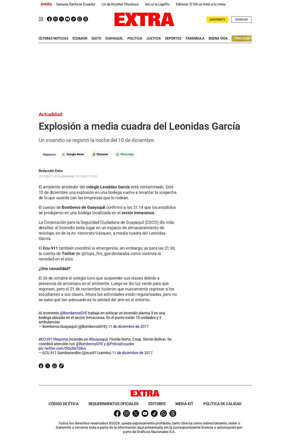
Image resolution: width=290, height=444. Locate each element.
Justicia (153, 38)
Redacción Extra (51, 171)
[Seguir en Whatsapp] (125, 154)
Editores (156, 404)
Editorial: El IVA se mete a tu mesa (201, 4)
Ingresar (241, 19)
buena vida (218, 38)
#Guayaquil (98, 339)
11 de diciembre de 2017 (128, 326)
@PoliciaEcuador (120, 344)
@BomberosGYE (73, 313)
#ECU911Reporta (53, 339)
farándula (195, 38)
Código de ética (63, 404)
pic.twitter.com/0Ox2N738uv (62, 348)
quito (96, 38)
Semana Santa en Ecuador (75, 4)
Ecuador (80, 38)
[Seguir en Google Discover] (100, 154)
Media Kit (184, 404)
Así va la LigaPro (157, 4)
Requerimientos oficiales (113, 404)
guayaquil (114, 38)
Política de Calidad (222, 404)
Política (134, 38)
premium (242, 38)
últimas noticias (53, 38)
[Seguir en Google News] (73, 154)
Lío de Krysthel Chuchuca (120, 4)
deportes (173, 38)
